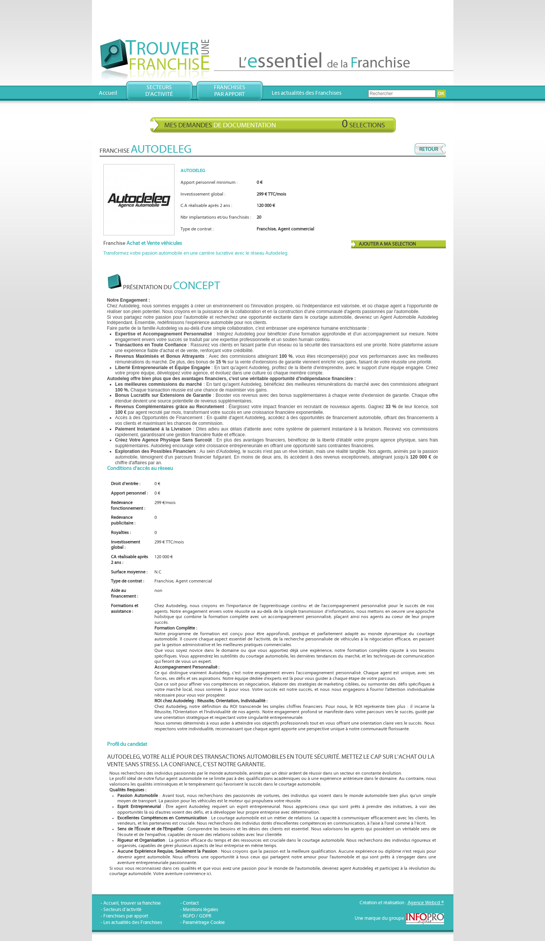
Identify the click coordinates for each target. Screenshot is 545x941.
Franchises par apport (125, 916)
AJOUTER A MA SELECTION (387, 244)
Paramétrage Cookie (204, 922)
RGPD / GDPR (197, 916)
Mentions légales (200, 910)
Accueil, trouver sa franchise (132, 903)
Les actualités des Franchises (306, 93)
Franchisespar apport (229, 90)
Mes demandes (274, 123)
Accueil (108, 93)
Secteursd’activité (159, 90)
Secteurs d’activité (122, 910)
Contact (191, 903)
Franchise (142, 243)
